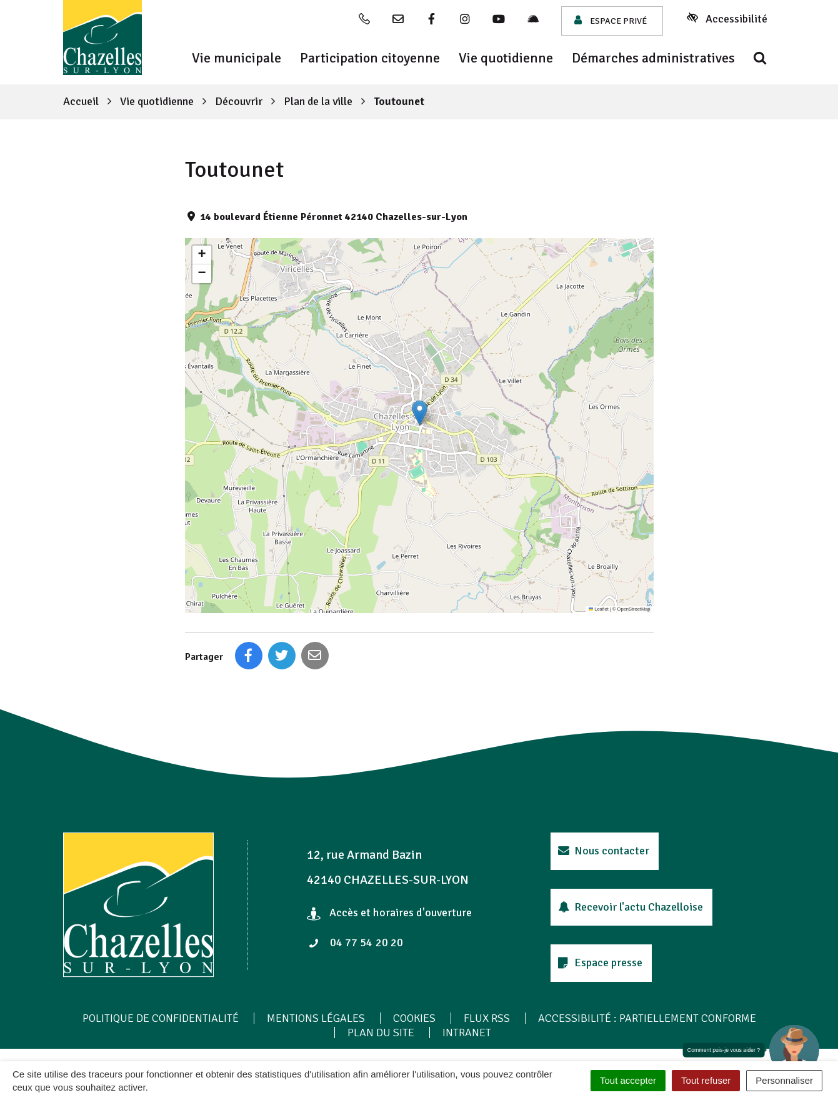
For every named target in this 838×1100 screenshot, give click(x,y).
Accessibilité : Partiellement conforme (647, 1018)
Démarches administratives (653, 58)
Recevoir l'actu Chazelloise (631, 907)
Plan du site (380, 1032)
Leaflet (599, 609)
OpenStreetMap (634, 609)
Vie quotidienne (506, 58)
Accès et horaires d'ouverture (389, 912)
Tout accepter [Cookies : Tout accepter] (628, 1080)
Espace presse (600, 962)
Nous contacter (604, 851)
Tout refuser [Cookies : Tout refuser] (706, 1080)
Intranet (466, 1032)
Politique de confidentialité (160, 1018)
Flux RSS (487, 1018)
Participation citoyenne (370, 58)
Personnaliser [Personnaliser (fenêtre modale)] (784, 1080)
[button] (419, 413)
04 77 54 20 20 (355, 942)
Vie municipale (236, 58)
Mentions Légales (316, 1018)
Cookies (414, 1018)
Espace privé (610, 20)
